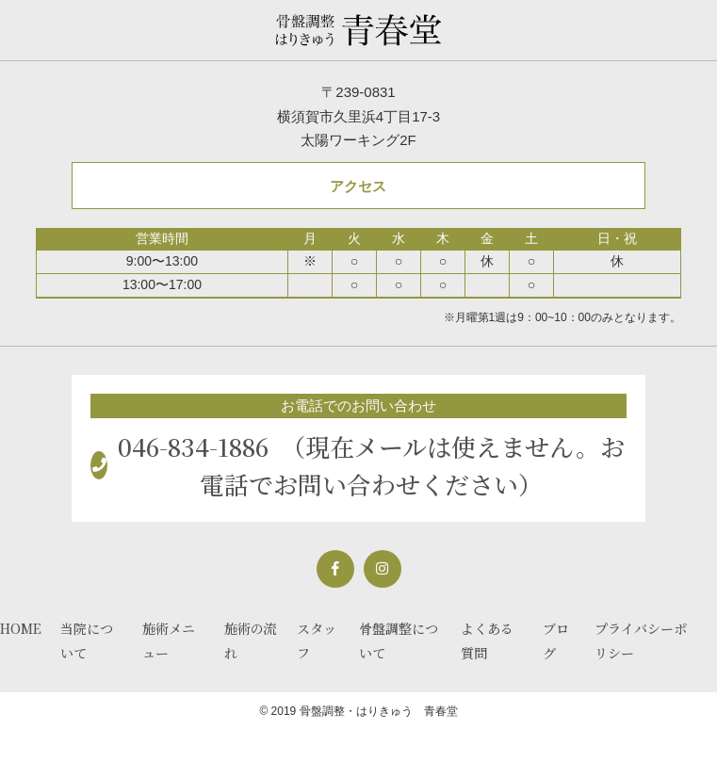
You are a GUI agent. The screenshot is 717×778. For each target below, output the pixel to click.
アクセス (358, 186)
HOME (20, 628)
